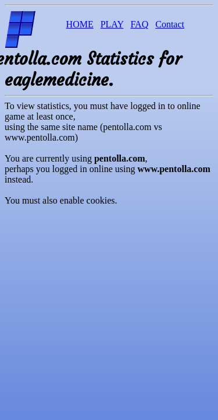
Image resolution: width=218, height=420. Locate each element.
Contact (169, 24)
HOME (80, 24)
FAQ (139, 24)
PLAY (112, 24)
